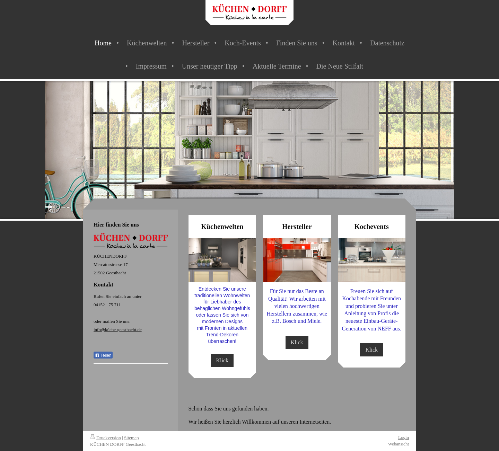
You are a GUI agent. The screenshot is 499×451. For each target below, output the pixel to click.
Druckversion (105, 437)
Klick (222, 360)
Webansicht (398, 443)
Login (403, 437)
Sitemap (131, 437)
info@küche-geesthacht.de (118, 329)
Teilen (103, 355)
